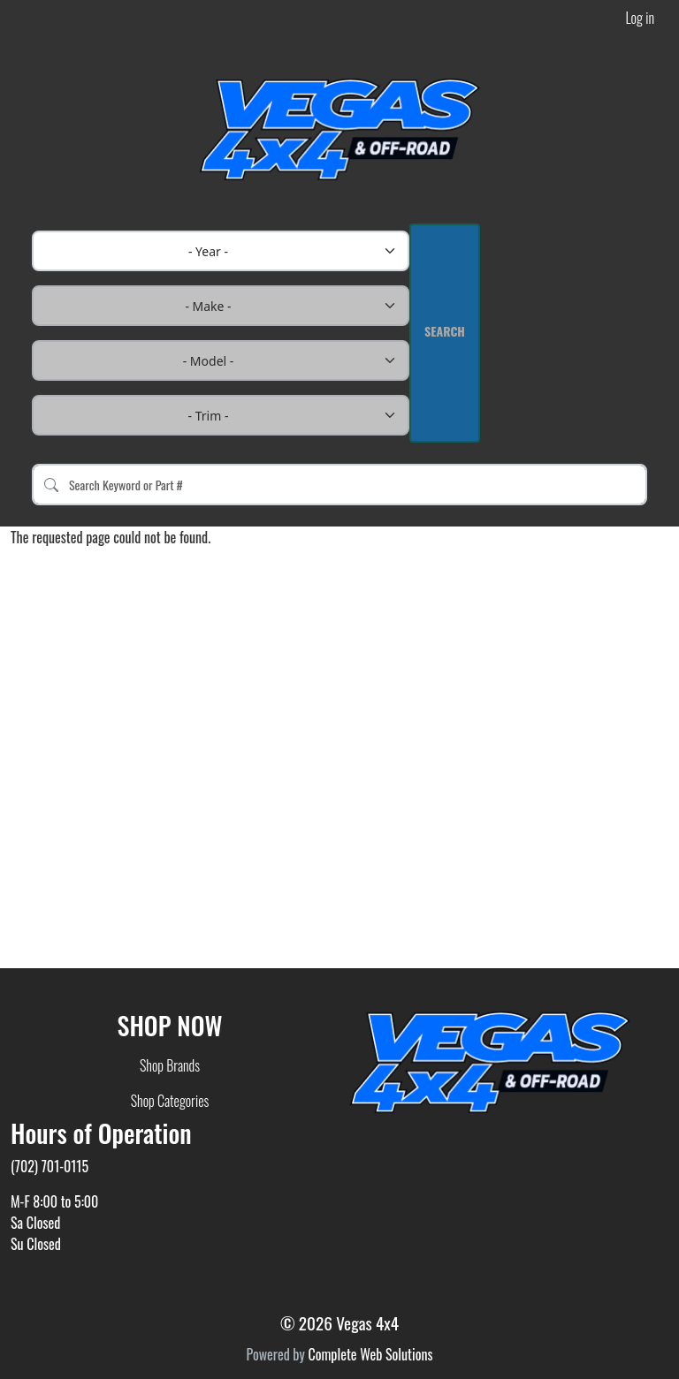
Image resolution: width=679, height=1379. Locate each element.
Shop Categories (170, 1100)
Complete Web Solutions (370, 1354)
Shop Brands (170, 1065)
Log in (640, 17)
